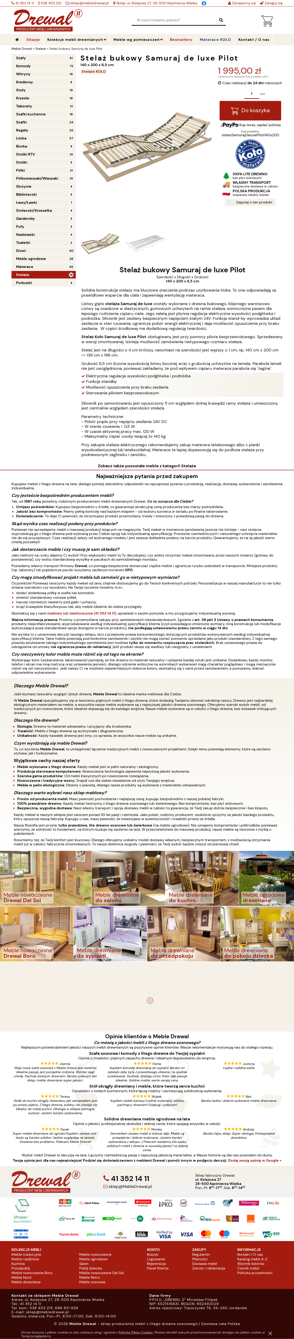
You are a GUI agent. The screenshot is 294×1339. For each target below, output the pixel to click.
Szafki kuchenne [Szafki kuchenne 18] (31, 114)
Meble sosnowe (92, 1282)
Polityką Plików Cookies (136, 1332)
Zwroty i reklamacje (208, 1268)
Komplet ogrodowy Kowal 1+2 (147, 981)
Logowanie (156, 1259)
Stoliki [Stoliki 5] (21, 162)
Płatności (200, 1259)
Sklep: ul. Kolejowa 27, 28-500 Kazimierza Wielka (156, 3)
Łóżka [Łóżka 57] (21, 138)
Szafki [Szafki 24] (21, 122)
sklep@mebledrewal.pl (89, 3)
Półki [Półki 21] (20, 170)
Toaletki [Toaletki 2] (23, 242)
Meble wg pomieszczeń (136, 39)
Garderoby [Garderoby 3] (25, 218)
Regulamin (201, 1254)
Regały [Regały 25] (22, 130)
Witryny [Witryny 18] (23, 74)
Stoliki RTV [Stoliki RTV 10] (25, 154)
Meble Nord (21, 1277)
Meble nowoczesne (95, 1254)
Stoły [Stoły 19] (21, 90)
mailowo (54, 613)
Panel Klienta (158, 1268)
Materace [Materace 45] (24, 266)
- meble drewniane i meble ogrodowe (147, 969)
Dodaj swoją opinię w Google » (254, 1161)
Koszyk (152, 1254)
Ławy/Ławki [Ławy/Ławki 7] (26, 202)
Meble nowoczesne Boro (31, 1273)
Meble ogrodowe (93, 1259)
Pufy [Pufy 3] (20, 226)
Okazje (33, 39)
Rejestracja (156, 1263)
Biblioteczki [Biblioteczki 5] (26, 194)
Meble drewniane (26, 1282)
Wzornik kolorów (250, 1263)
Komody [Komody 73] (23, 66)
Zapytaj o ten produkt (250, 203)
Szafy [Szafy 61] (21, 58)
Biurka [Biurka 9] (21, 146)
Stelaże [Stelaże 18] (22, 274)
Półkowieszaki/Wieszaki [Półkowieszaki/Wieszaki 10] (37, 178)
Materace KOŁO (215, 39)
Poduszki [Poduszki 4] (24, 282)
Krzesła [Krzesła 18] (22, 98)
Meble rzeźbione (25, 1259)
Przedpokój (20, 1268)
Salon (83, 1263)
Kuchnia (18, 1263)
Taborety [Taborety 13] (24, 106)
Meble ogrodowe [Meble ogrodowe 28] (31, 258)
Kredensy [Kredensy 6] (24, 82)
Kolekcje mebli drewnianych (75, 39)
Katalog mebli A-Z (252, 1259)
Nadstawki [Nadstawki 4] (25, 234)
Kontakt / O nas (250, 1254)
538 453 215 (50, 3)
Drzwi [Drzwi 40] (21, 250)
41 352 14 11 (24, 3)
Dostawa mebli (204, 1263)
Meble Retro (89, 1277)
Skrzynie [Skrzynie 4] (23, 186)
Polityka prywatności (254, 1273)
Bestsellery (181, 39)
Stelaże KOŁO (94, 71)
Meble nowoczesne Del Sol (101, 1273)
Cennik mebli (248, 1268)
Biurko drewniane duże (147, 1022)
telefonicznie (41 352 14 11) (92, 613)
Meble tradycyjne (26, 1254)
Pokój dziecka (90, 1268)
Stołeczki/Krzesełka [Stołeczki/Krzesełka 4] (34, 210)
